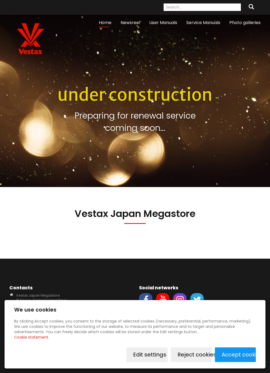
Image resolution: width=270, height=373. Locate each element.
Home (105, 23)
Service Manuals (203, 23)
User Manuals (163, 23)
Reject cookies (195, 354)
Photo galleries (245, 23)
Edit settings (150, 354)
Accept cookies (239, 354)
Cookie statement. (31, 337)
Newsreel (130, 23)
